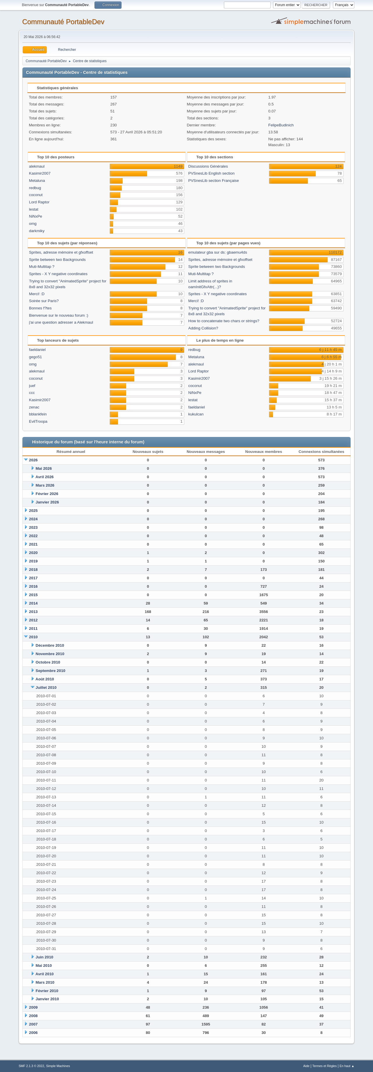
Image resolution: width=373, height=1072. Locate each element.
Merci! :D (36, 294)
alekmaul (36, 166)
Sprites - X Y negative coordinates (58, 274)
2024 (33, 519)
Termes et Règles (324, 1066)
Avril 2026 (44, 477)
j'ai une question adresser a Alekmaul (61, 322)
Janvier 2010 (47, 999)
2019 (33, 561)
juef (32, 385)
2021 (33, 544)
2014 (33, 603)
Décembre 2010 (50, 645)
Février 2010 (47, 991)
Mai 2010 (44, 965)
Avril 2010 (44, 974)
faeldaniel (37, 349)
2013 (33, 612)
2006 (33, 1032)
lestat (33, 209)
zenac (34, 407)
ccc (32, 392)
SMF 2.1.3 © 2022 (31, 1066)
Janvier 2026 (47, 502)
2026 (33, 460)
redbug (35, 188)
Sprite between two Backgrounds (57, 259)
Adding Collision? (203, 328)
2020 (33, 553)
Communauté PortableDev (63, 22)
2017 (33, 578)
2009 (33, 1007)
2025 (33, 510)
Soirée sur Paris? (44, 301)
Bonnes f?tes (40, 308)
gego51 (35, 357)
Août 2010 (44, 679)
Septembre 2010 (50, 670)
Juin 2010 (44, 957)
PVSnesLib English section (211, 173)
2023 (33, 527)
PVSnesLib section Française (213, 180)
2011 (33, 628)
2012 (33, 620)
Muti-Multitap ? (41, 266)
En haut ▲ (347, 1066)
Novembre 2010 (50, 654)
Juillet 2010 (46, 687)
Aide (306, 1066)
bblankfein (38, 414)
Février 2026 (47, 494)
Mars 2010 (45, 982)
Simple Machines (58, 1066)
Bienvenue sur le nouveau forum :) (58, 315)
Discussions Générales (208, 166)
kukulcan (196, 414)
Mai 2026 (44, 468)
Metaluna (37, 180)
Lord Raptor (39, 202)
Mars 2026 (45, 485)
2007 (33, 1024)
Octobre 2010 (48, 662)
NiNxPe (35, 216)
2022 (33, 536)
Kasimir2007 (40, 173)
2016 (33, 586)
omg (33, 223)
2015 (33, 595)
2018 (33, 569)
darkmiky (36, 231)
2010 (33, 637)
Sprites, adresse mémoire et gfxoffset (61, 252)
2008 (33, 1016)
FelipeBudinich (281, 125)
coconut (36, 195)
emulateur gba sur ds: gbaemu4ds (217, 252)
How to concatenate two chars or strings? (223, 321)
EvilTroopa (38, 421)
